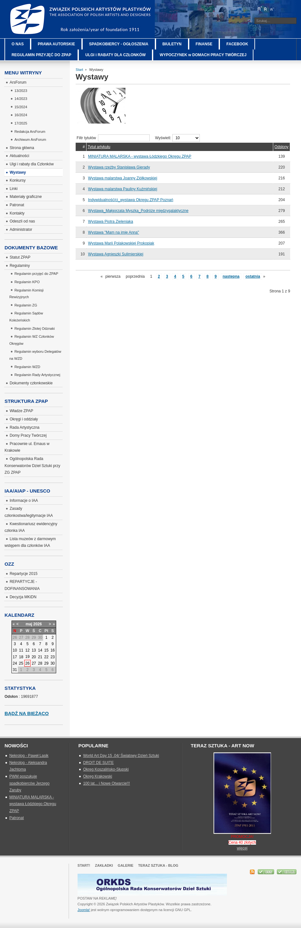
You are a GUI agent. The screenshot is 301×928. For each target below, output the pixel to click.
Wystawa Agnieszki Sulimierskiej (115, 254)
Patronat (16, 818)
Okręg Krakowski (97, 776)
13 (34, 650)
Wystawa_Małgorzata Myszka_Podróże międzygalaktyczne (138, 210)
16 (52, 650)
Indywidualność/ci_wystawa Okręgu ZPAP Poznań (130, 200)
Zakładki (104, 865)
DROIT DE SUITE (98, 762)
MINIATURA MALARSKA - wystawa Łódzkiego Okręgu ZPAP (140, 156)
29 (46, 663)
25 (21, 663)
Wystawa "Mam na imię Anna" (113, 232)
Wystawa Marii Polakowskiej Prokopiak (121, 243)
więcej (242, 848)
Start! (84, 865)
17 (15, 657)
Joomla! (84, 910)
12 (27, 650)
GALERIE (125, 865)
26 (27, 663)
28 (40, 663)
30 (52, 663)
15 (46, 650)
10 (15, 650)
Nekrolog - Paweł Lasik (29, 755)
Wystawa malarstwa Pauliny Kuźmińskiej (122, 189)
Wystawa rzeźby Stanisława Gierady (119, 167)
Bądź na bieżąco (26, 713)
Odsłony (282, 147)
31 (15, 670)
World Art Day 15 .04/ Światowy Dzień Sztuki (121, 755)
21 (40, 657)
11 (21, 650)
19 (27, 656)
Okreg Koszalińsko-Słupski (106, 769)
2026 (37, 624)
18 (21, 657)
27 (34, 663)
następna (231, 276)
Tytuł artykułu (99, 147)
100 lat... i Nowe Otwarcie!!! (106, 783)
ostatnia (252, 276)
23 (52, 657)
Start (79, 70)
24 (15, 663)
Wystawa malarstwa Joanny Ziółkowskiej (122, 178)
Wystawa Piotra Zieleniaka (110, 221)
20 (34, 657)
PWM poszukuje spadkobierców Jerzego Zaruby (29, 783)
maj (29, 624)
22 (46, 657)
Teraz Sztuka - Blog (158, 865)
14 (40, 650)
